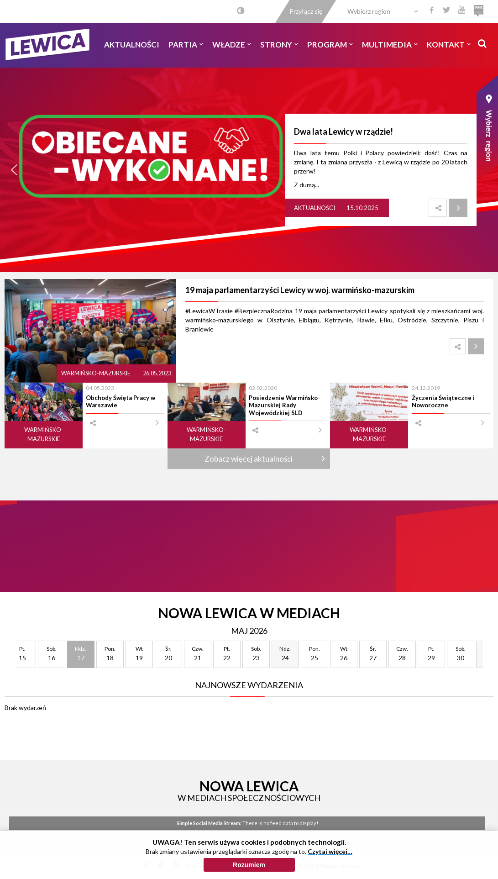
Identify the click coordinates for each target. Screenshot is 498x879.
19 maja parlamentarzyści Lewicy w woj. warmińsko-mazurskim (299, 290)
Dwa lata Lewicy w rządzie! (343, 131)
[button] (14, 170)
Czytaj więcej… (330, 851)
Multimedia (390, 44)
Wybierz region (368, 11)
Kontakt (449, 44)
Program (330, 44)
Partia (185, 44)
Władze (231, 44)
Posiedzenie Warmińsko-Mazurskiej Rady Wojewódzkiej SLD (284, 405)
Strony (279, 44)
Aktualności (131, 44)
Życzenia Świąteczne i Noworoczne (443, 401)
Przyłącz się (305, 11)
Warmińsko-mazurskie (96, 373)
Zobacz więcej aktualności (248, 458)
